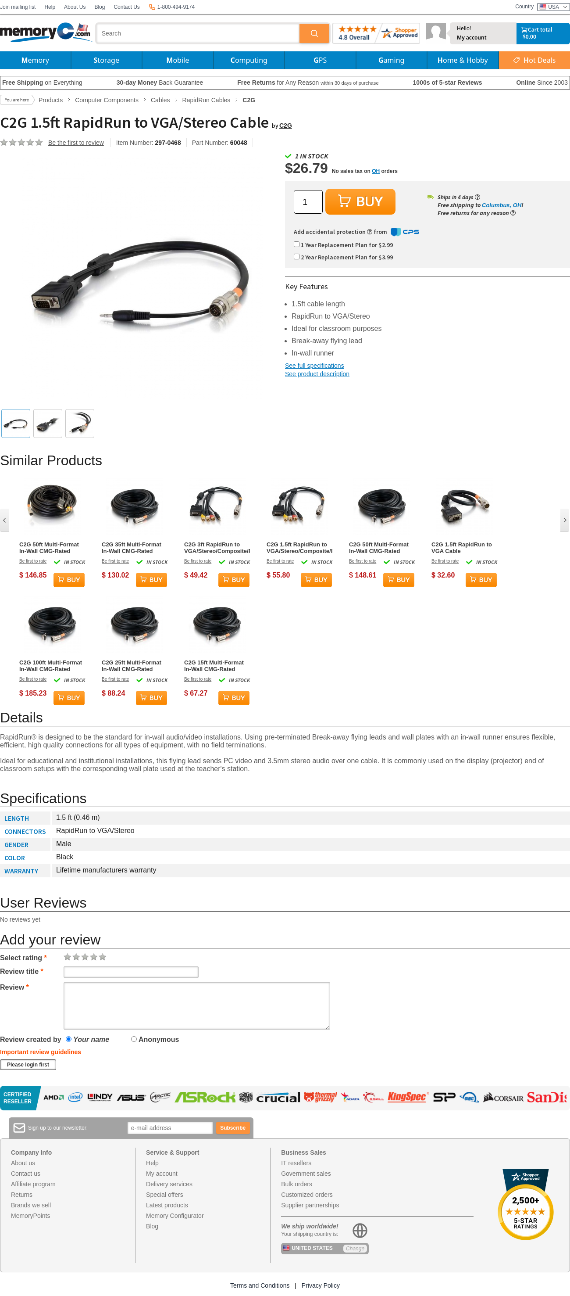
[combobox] (198, 33)
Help (49, 7)
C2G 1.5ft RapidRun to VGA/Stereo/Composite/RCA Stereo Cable (299, 547)
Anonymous (155, 1039)
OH (376, 171)
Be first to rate (32, 561)
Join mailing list (18, 7)
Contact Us (126, 7)
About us (23, 1163)
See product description (317, 373)
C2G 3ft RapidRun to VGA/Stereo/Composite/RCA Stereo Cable (217, 547)
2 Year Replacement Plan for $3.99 (343, 257)
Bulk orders (296, 1184)
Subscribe (233, 1128)
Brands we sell (31, 1205)
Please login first (28, 1065)
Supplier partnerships (310, 1205)
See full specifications (314, 365)
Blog (99, 7)
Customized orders (307, 1194)
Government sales (306, 1173)
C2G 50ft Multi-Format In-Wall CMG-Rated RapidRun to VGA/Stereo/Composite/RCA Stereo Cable (52, 547)
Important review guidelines (40, 1051)
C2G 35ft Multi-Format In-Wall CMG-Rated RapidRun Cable (131, 547)
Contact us (25, 1173)
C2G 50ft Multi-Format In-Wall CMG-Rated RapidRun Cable (379, 547)
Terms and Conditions (259, 1285)
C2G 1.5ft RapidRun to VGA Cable (461, 547)
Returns (21, 1194)
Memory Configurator (175, 1215)
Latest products (167, 1205)
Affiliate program (33, 1184)
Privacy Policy (321, 1285)
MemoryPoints (30, 1215)
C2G (285, 125)
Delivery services (169, 1184)
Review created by (30, 1039)
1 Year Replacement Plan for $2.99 (343, 245)
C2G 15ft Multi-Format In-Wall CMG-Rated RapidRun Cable (214, 665)
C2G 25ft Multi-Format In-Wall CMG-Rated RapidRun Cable (131, 665)
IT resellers (296, 1163)
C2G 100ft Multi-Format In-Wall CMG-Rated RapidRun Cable (50, 665)
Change (355, 1249)
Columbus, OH (501, 205)
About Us (75, 7)
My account (472, 37)
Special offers (164, 1194)
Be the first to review (76, 142)
